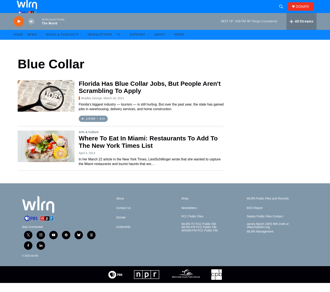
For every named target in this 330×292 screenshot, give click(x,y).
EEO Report (254, 217)
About (159, 43)
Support (137, 43)
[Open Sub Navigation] (40, 43)
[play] (18, 30)
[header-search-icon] (283, 11)
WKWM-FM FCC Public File (199, 239)
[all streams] (301, 30)
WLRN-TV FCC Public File (198, 233)
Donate (121, 226)
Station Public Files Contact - (266, 225)
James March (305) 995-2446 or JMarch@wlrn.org (268, 234)
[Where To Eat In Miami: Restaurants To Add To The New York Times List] (46, 155)
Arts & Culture (89, 141)
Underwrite (123, 236)
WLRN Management (260, 240)
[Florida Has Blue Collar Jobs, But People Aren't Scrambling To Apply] (46, 105)
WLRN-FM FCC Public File (199, 236)
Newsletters (100, 43)
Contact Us (123, 217)
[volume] (31, 30)
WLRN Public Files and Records (268, 207)
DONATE (304, 11)
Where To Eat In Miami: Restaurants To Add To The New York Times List (148, 151)
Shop (184, 207)
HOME (18, 43)
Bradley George (91, 107)
